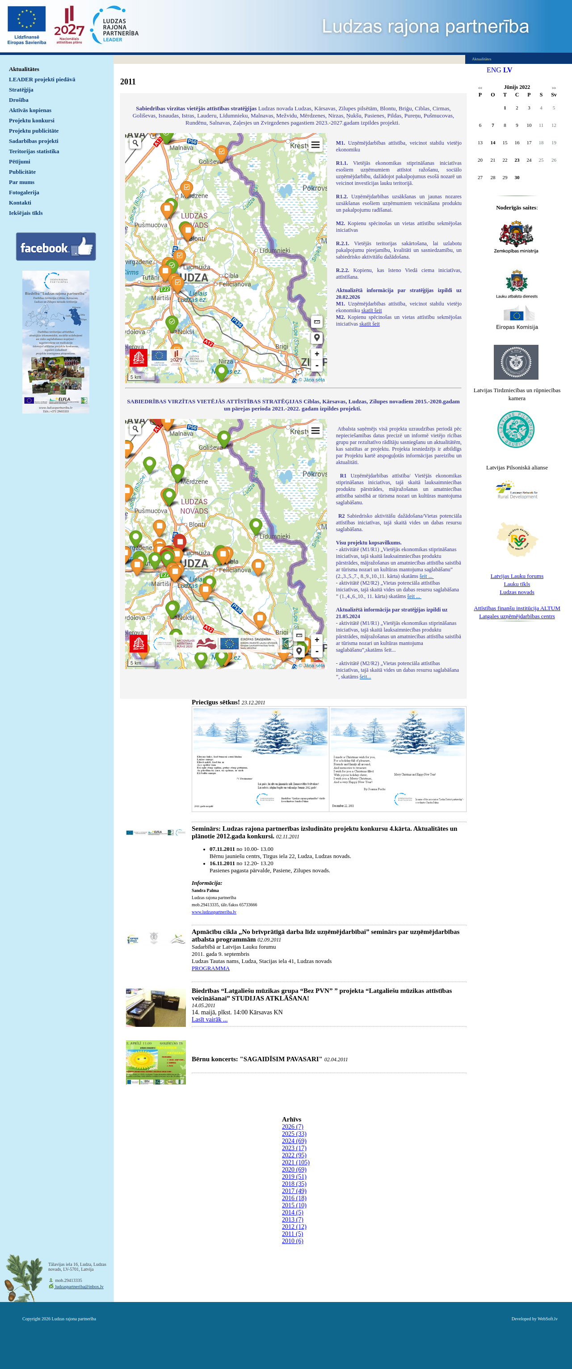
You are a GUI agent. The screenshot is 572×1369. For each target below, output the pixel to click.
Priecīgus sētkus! (216, 702)
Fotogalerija (24, 192)
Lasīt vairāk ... (209, 1019)
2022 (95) (294, 1155)
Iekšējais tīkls (25, 212)
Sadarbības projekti (34, 141)
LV (508, 70)
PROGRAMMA (211, 968)
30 (517, 177)
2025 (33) (294, 1133)
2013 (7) (292, 1219)
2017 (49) (294, 1191)
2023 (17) (294, 1148)
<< (480, 88)
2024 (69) (294, 1141)
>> (554, 88)
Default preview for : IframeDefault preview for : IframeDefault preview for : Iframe (226, 258)
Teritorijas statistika (34, 151)
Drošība (19, 99)
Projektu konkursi (32, 120)
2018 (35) (294, 1184)
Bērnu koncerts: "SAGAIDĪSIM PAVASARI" (257, 1059)
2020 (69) (294, 1169)
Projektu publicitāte (34, 130)
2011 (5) (292, 1234)
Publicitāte (22, 171)
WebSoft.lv (548, 1318)
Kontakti (20, 202)
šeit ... (427, 576)
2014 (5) (292, 1212)
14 (493, 142)
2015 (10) (294, 1205)
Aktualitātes (24, 69)
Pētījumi (19, 161)
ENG (494, 70)
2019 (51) (294, 1176)
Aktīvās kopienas (30, 110)
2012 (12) (294, 1226)
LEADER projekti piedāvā (42, 79)
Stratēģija (21, 89)
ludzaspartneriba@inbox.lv (79, 1286)
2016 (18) (294, 1198)
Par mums (21, 182)
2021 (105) (296, 1162)
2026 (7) (292, 1126)
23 (517, 160)
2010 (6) (292, 1241)
